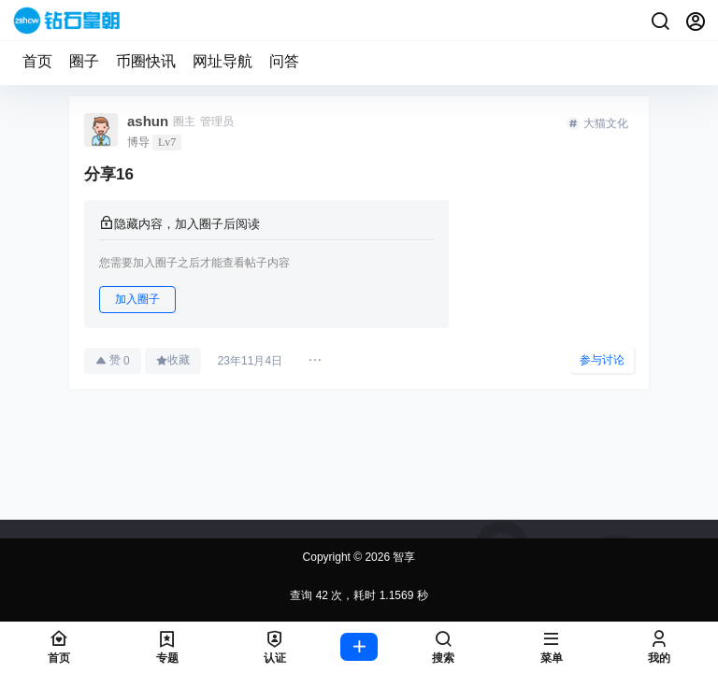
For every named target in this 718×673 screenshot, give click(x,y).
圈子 (84, 61)
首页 (37, 61)
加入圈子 (137, 299)
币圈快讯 (146, 61)
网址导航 (222, 61)
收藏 (173, 359)
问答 (284, 61)
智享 (402, 557)
